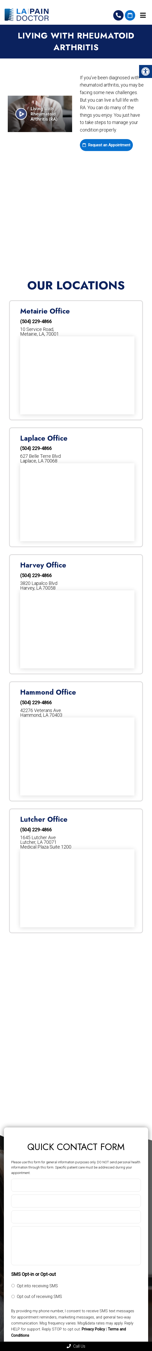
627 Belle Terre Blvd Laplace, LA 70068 (40, 458)
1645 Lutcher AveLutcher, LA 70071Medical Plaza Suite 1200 (45, 842)
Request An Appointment (130, 15)
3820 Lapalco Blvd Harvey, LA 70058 (38, 585)
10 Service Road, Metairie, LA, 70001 (39, 331)
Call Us (76, 1346)
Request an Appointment (106, 145)
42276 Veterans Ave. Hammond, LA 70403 (41, 712)
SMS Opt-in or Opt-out (33, 1274)
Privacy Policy (93, 1329)
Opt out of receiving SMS (39, 1296)
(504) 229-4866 (118, 15)
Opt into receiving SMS (37, 1285)
